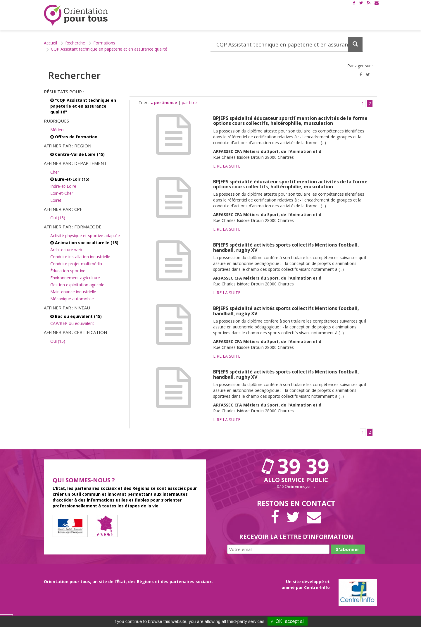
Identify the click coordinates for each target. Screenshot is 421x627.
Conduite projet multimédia (76, 263)
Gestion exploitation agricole (77, 284)
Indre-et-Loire (63, 186)
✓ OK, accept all (287, 621)
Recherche (75, 43)
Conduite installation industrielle (80, 256)
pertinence (164, 102)
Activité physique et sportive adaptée (85, 235)
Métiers (57, 129)
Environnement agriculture (75, 277)
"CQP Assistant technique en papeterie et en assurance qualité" (83, 106)
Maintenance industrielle (73, 291)
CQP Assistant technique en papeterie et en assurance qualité (109, 49)
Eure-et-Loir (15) (69, 179)
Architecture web (66, 249)
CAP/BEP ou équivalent (72, 323)
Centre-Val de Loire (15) (77, 154)
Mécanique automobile (72, 299)
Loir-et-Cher (61, 193)
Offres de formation (73, 136)
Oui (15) (57, 218)
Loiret (55, 200)
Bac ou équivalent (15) (76, 316)
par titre (189, 102)
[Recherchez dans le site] (286, 44)
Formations (104, 43)
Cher (54, 172)
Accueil (50, 43)
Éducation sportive (67, 270)
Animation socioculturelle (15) (84, 242)
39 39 (296, 466)
